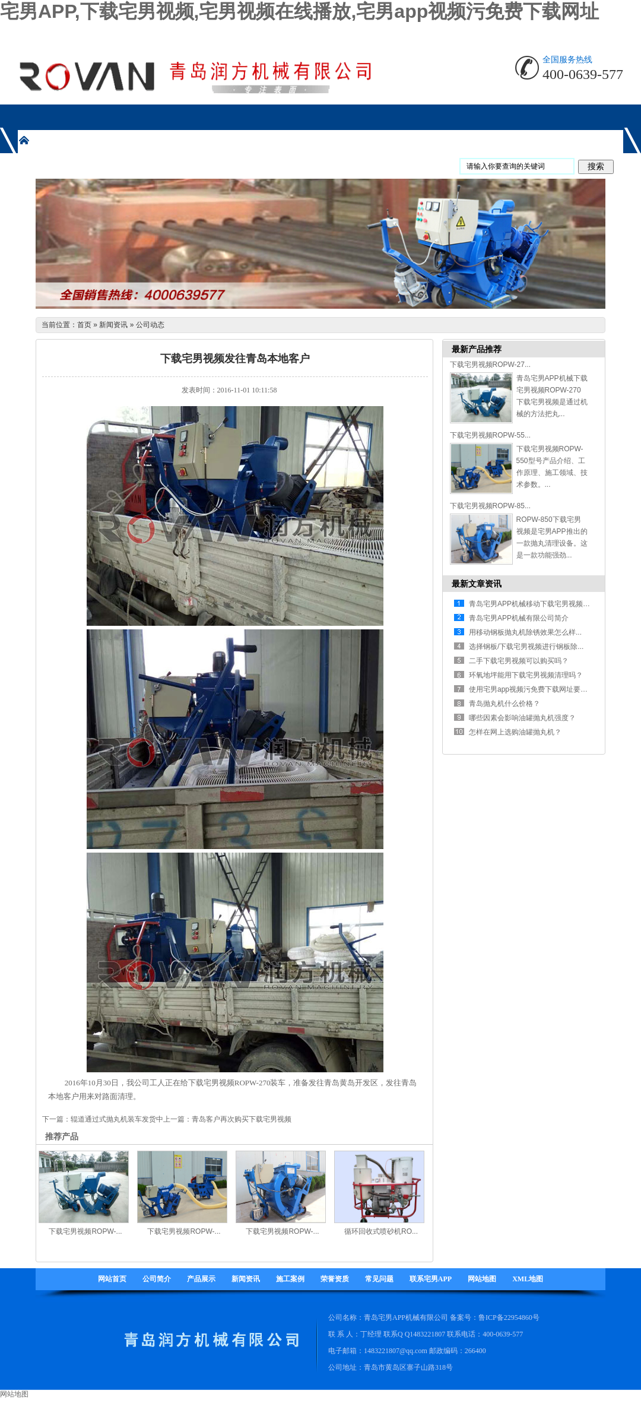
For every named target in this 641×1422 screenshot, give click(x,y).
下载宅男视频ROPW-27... (490, 364)
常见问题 (379, 1279)
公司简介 (156, 1279)
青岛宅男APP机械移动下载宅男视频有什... (536, 604)
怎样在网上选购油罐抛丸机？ (515, 732)
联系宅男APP (431, 1279)
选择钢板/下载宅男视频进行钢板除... (526, 646)
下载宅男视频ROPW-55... (490, 435)
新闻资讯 (113, 325)
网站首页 (112, 1279)
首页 (84, 325)
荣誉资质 (334, 1279)
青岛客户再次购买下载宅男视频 (241, 1119)
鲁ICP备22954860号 (509, 1317)
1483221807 (427, 1334)
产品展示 (201, 1279)
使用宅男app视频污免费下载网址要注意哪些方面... (549, 689)
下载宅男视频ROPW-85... (490, 506)
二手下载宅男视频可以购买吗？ (519, 661)
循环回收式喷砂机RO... (381, 1231)
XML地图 (527, 1279)
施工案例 (290, 1279)
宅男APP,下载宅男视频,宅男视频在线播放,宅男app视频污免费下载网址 (299, 11)
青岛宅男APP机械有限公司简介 (519, 618)
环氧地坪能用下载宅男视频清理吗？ (526, 675)
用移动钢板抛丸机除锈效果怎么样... (525, 632)
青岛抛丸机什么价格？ (504, 703)
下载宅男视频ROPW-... (85, 1231)
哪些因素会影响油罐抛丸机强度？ (522, 718)
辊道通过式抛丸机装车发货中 (117, 1119)
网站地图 (482, 1279)
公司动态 (150, 325)
